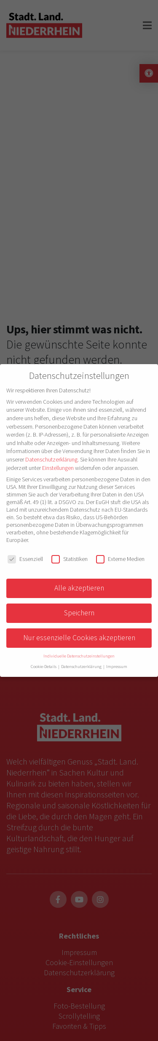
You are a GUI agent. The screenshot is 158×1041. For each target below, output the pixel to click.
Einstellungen (58, 468)
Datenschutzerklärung (51, 459)
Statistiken (69, 559)
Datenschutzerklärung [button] (81, 666)
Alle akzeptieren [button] (79, 588)
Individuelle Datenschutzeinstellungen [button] (79, 656)
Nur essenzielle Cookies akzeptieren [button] (79, 637)
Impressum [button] (116, 666)
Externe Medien (120, 559)
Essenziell (25, 559)
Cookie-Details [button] (44, 666)
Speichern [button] (79, 612)
